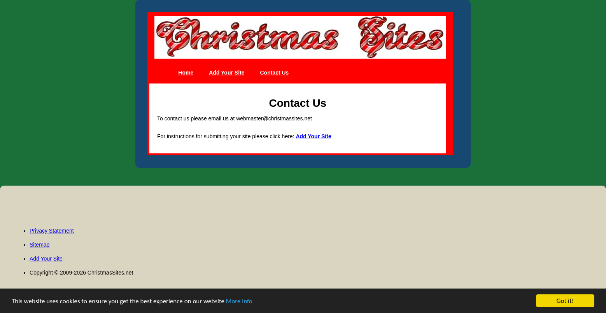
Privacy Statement (52, 231)
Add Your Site (226, 73)
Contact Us (274, 73)
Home (185, 73)
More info (239, 301)
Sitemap (39, 245)
